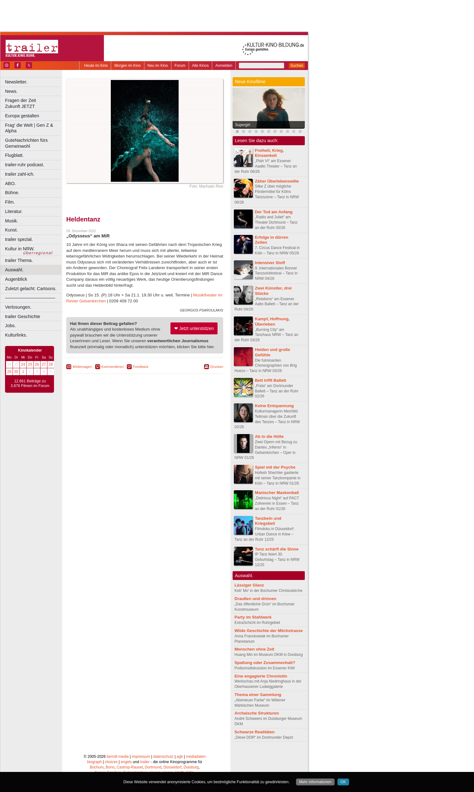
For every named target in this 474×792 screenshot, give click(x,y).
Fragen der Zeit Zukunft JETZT (34, 103)
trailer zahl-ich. (20, 174)
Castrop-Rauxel (129, 767)
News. (11, 91)
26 (37, 364)
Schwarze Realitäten (254, 732)
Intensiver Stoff (270, 262)
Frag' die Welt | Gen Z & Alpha (29, 128)
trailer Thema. (19, 260)
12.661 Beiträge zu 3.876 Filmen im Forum (30, 383)
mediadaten (196, 756)
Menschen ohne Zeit (254, 649)
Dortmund (153, 767)
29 (9, 371)
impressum (141, 756)
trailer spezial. (19, 239)
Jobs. (10, 325)
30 (16, 371)
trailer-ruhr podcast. (24, 164)
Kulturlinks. (16, 335)
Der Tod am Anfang (274, 212)
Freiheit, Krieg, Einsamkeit (269, 153)
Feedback (140, 367)
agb (180, 756)
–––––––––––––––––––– (30, 297)
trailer (144, 762)
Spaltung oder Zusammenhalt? (264, 662)
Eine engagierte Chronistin (260, 676)
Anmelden (223, 65)
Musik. (11, 220)
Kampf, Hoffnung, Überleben (272, 321)
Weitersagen (82, 367)
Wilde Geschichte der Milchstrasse (268, 630)
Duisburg (191, 767)
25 (30, 364)
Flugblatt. (14, 155)
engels (126, 762)
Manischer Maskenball (277, 492)
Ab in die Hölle (269, 436)
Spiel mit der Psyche (275, 467)
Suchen (296, 65)
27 (44, 364)
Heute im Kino (96, 65)
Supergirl (242, 125)
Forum (180, 65)
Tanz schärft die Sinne (277, 549)
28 (51, 364)
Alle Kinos (200, 65)
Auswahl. (14, 269)
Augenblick (16, 279)
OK (343, 782)
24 (23, 364)
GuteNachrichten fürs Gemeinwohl (26, 143)
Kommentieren (112, 367)
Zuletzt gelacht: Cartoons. (31, 288)
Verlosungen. (18, 307)
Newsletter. (16, 81)
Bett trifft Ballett (270, 380)
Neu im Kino (158, 65)
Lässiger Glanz (249, 585)
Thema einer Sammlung (257, 694)
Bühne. (12, 192)
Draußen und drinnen (255, 598)
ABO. (10, 183)
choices (111, 762)
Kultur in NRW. (20, 248)
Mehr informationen (315, 782)
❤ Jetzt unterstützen (194, 328)
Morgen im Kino (127, 65)
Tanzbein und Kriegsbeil (268, 521)
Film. (10, 202)
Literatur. (14, 211)
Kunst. (11, 229)
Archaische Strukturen (256, 713)
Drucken (216, 367)
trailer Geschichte (22, 316)
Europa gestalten (22, 115)
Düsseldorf (172, 767)
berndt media (118, 756)
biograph (94, 762)
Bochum (97, 767)
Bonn (110, 767)
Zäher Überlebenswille (277, 181)
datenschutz (163, 756)
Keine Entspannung (274, 405)
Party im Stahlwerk (253, 617)
